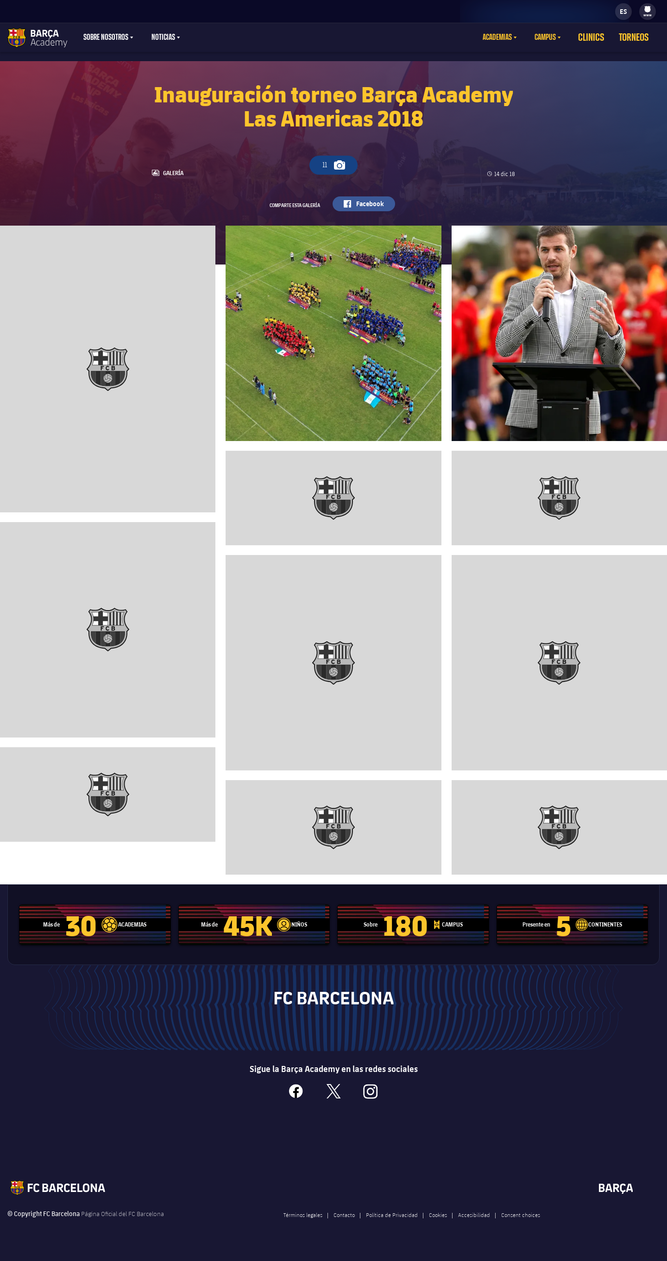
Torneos (636, 37)
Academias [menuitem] (509, 37)
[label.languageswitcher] (623, 11)
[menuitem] (647, 9)
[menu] (647, 11)
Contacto (344, 1227)
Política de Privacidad (392, 1227)
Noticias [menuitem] (163, 37)
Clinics (600, 37)
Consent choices (520, 1227)
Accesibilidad (474, 1227)
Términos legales (302, 1227)
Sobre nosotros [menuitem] (105, 37)
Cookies (438, 1227)
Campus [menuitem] (557, 37)
